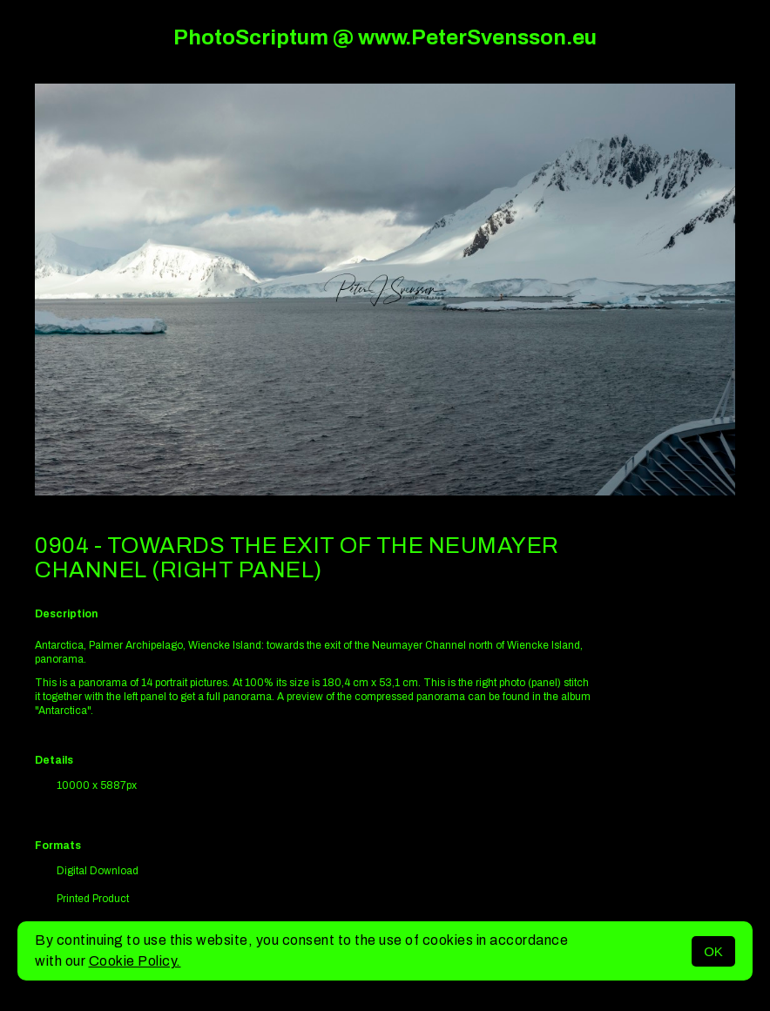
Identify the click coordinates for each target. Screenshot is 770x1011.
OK (713, 951)
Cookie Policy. (135, 961)
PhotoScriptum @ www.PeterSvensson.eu (385, 37)
